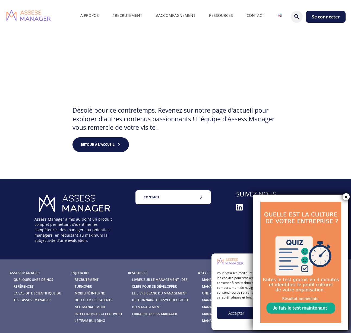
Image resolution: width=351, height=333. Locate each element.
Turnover (83, 286)
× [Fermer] (346, 196)
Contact (151, 197)
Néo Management (90, 307)
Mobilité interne (90, 293)
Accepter (236, 313)
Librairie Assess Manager (154, 314)
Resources (137, 272)
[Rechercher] (297, 17)
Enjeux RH (80, 272)
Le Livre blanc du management (159, 293)
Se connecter (326, 17)
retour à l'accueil (98, 144)
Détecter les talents (93, 300)
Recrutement (87, 279)
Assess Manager (25, 272)
